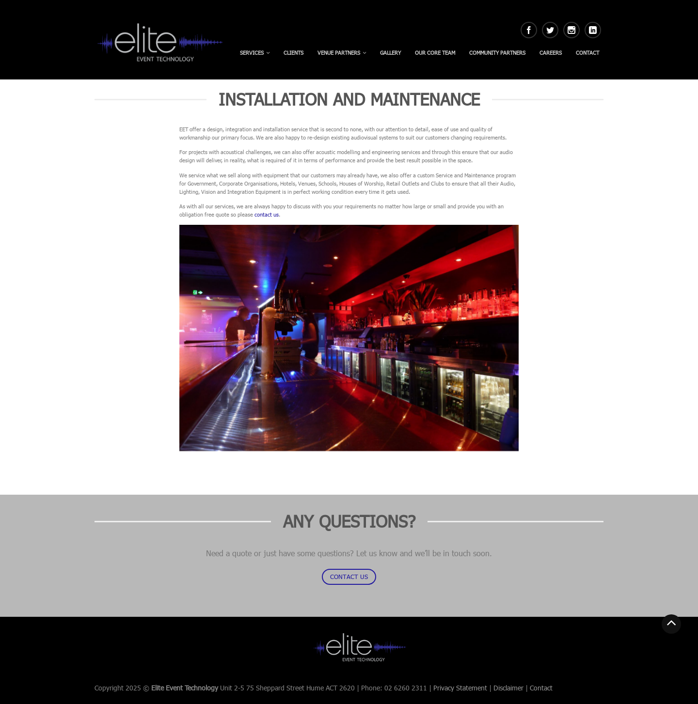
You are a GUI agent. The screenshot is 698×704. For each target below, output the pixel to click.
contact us (266, 214)
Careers (550, 52)
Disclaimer (508, 687)
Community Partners (497, 52)
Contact (587, 52)
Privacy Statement (460, 687)
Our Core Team (435, 52)
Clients (293, 52)
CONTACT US (349, 576)
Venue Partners (338, 52)
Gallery (390, 52)
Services (252, 52)
